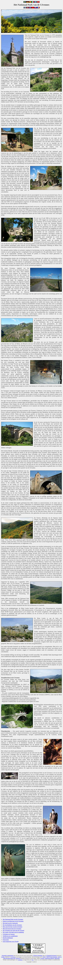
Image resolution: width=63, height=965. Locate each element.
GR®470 (18, 958)
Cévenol (42, 958)
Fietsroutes (6, 939)
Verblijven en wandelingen (10, 936)
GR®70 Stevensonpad (51, 957)
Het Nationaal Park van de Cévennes (13, 919)
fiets (33, 959)
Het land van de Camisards (10, 923)
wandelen (20, 959)
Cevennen (13, 957)
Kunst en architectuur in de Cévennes (13, 921)
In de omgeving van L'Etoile (11, 941)
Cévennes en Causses (9, 934)
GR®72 (60, 957)
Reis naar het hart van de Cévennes (12, 926)
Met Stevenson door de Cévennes (12, 928)
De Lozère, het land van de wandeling (13, 932)
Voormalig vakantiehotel (7, 955)
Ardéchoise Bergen (49, 958)
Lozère (2, 957)
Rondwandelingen (8, 938)
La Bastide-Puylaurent (51, 955)
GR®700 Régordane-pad (9, 958)
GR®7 (44, 957)
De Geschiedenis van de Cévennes (12, 925)
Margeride (57, 958)
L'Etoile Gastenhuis (37, 955)
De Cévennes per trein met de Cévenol (13, 930)
